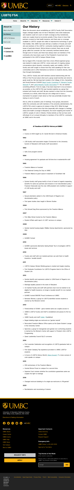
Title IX (44, 477)
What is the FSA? (8, 30)
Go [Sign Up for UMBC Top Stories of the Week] (67, 465)
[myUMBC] (58, 5)
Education (34, 21)
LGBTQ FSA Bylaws (9, 38)
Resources (46, 21)
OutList (57, 21)
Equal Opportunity (27, 477)
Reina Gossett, (52, 355)
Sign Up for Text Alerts (45, 447)
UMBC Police (42, 444)
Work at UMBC (7, 447)
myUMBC (8, 56)
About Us (23, 21)
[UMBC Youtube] (17, 423)
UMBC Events (7, 437)
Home (15, 21)
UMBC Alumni (6, 431)
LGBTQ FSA (9, 15)
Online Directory (43, 431)
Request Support (43, 437)
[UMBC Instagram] (13, 423)
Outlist (43, 317)
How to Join (7, 42)
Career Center (7, 434)
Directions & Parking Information (13, 417)
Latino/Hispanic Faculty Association (45, 85)
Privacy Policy (37, 477)
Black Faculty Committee (50, 82)
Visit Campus (6, 445)
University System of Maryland (6, 480)
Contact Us (9, 51)
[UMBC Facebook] (4, 423)
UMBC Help (6, 439)
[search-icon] (71, 5)
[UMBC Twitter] (8, 423)
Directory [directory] (65, 5)
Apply (50, 5)
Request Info (20, 455)
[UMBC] (14, 5)
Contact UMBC (42, 434)
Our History (7, 34)
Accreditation (17, 477)
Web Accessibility (52, 477)
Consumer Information (64, 477)
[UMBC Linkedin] (21, 423)
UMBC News (6, 442)
